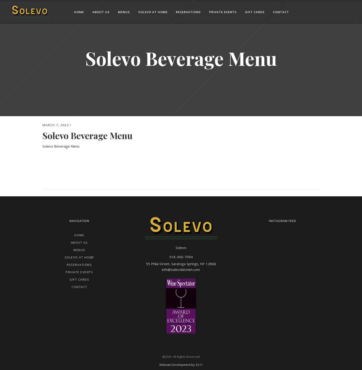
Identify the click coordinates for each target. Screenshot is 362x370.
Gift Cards (79, 279)
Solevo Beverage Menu (60, 146)
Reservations (79, 265)
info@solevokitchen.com (181, 269)
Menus (79, 250)
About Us (79, 242)
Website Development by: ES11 (181, 365)
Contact (79, 287)
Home (79, 235)
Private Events (79, 272)
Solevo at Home (79, 257)
